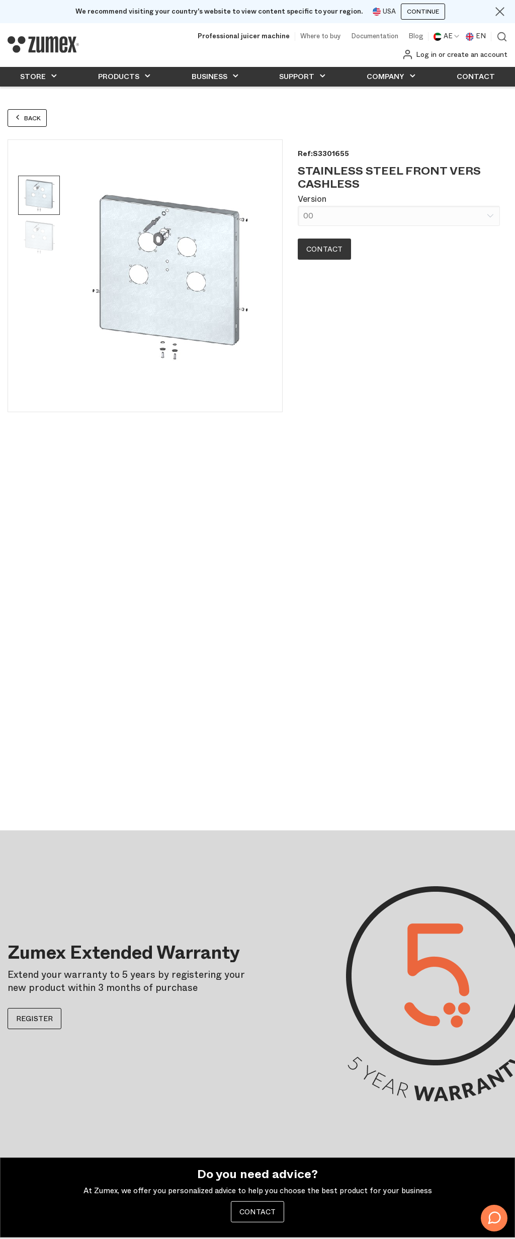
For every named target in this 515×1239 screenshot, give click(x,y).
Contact (324, 249)
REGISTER (34, 1019)
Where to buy (320, 36)
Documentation (374, 36)
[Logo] (43, 45)
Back (27, 118)
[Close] (500, 12)
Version (312, 199)
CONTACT (257, 1212)
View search (501, 36)
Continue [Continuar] (423, 11)
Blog (415, 36)
